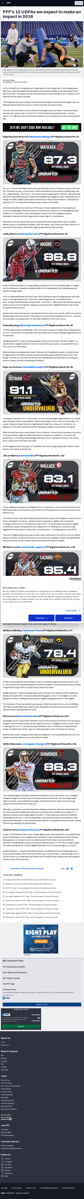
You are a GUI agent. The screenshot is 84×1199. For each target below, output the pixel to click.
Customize (41, 618)
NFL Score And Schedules (10, 1086)
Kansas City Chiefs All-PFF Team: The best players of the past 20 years (31, 901)
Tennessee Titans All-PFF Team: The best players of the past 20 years (30, 909)
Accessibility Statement (49, 1188)
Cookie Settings (68, 1188)
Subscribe (4, 1129)
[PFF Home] (9, 3)
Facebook (8, 1167)
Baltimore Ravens (28, 830)
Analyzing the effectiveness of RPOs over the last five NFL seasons (29, 880)
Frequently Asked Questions (11, 1148)
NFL (2, 1055)
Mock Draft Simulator (9, 1109)
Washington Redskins (32, 325)
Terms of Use (31, 1188)
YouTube (8, 1165)
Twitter (7, 1159)
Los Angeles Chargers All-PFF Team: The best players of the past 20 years (32, 892)
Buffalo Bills (27, 456)
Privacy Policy (17, 1188)
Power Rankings (7, 1095)
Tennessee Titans (32, 630)
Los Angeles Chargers (34, 744)
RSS (6, 1176)
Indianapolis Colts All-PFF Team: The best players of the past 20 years (30, 917)
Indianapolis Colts (28, 234)
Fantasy (4, 1061)
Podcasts (8, 1173)
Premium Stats (6, 1092)
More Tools (42, 1004)
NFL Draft (4, 1070)
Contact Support (7, 1146)
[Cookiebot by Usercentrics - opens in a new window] (71, 579)
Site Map (4, 1188)
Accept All (68, 618)
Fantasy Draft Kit (7, 1100)
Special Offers (6, 1132)
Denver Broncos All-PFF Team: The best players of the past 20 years (30, 905)
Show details (71, 611)
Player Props (5, 1080)
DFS (2, 1064)
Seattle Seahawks (28, 716)
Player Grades (6, 1089)
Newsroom (5, 1045)
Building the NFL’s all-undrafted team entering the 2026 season (28, 884)
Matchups (4, 1097)
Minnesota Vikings (40, 137)
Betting (4, 1058)
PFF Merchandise (7, 1135)
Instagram (8, 1162)
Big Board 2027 (6, 1106)
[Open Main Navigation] (3, 3)
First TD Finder (6, 1083)
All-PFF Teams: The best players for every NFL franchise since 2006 (29, 888)
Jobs (3, 1042)
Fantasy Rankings (7, 1103)
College (4, 1067)
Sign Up (21, 1026)
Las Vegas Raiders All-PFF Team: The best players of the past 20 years (30, 896)
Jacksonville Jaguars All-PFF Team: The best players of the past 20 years (31, 913)
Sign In (79, 3)
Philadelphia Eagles (33, 367)
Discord (7, 1170)
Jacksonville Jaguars (32, 547)
